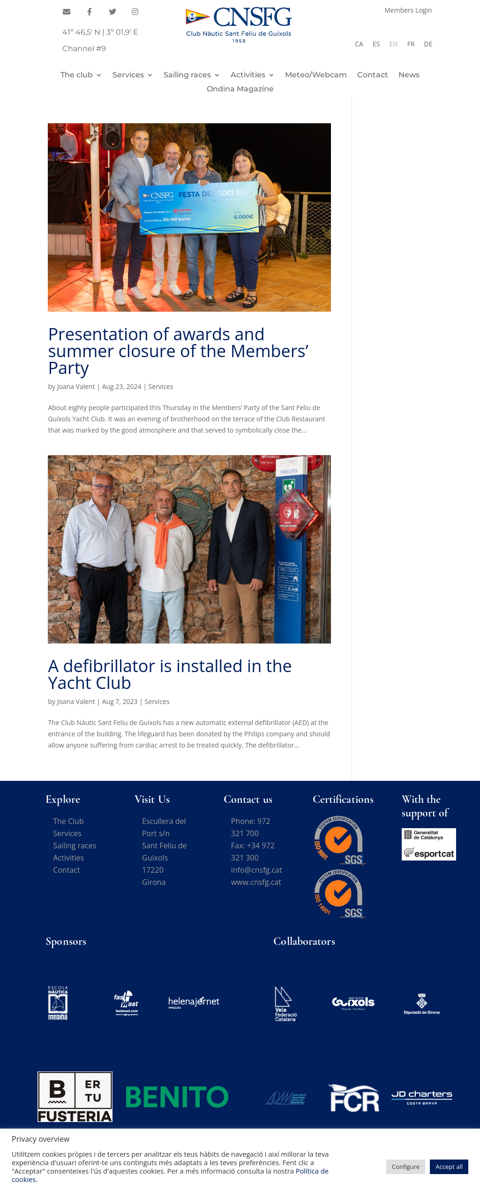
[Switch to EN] (393, 44)
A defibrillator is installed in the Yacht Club (170, 674)
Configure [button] (406, 1166)
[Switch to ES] (376, 44)
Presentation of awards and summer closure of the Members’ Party (178, 350)
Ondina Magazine (240, 89)
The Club (68, 821)
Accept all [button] (449, 1166)
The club (76, 75)
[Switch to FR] (411, 44)
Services (128, 75)
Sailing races (187, 75)
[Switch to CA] (359, 44)
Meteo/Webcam (316, 75)
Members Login (408, 11)
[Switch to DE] (428, 44)
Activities (248, 75)
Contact (372, 75)
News (409, 75)
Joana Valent (76, 386)
